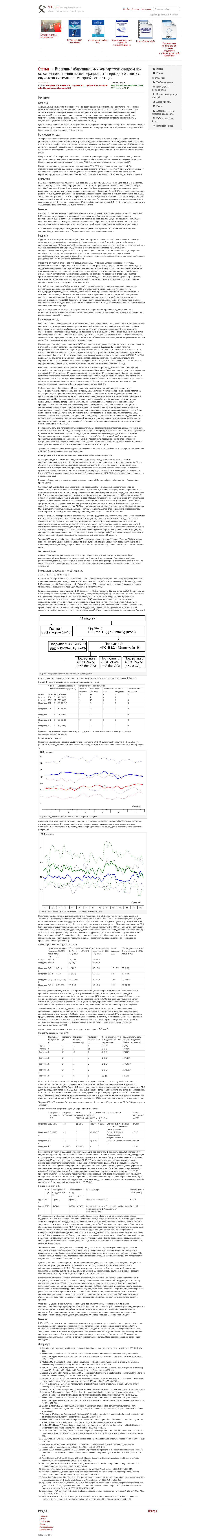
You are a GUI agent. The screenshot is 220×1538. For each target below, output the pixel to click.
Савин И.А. (65, 85)
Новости (43, 1516)
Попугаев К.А (52, 85)
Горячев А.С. (78, 85)
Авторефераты (46, 1527)
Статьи (43, 69)
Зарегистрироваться (159, 14)
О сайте (126, 9)
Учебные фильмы (162, 82)
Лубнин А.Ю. (92, 85)
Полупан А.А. (49, 88)
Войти (175, 14)
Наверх (152, 1511)
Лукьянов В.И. (64, 88)
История (135, 9)
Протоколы (45, 1521)
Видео (42, 1524)
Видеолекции (158, 78)
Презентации (46, 1530)
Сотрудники (146, 9)
